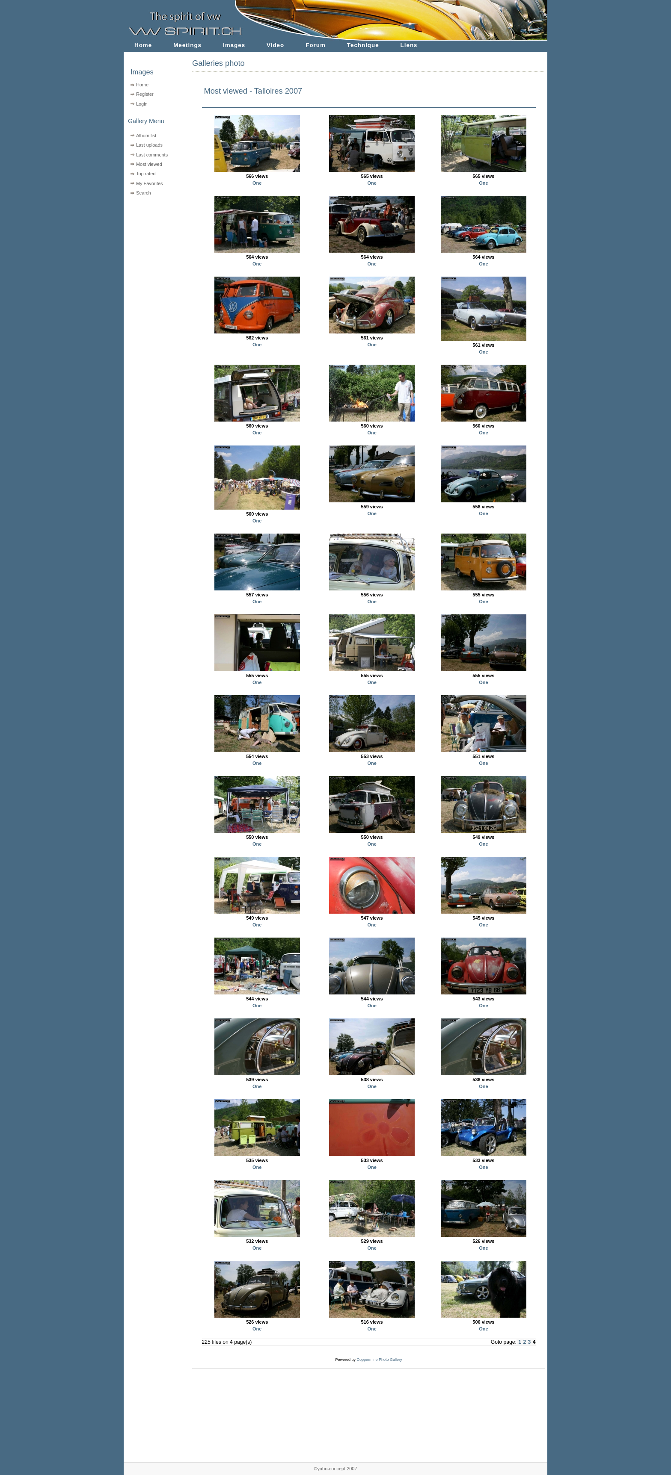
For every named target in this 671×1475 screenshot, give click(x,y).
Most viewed (149, 164)
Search (143, 192)
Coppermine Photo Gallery (379, 1359)
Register (145, 94)
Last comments (152, 154)
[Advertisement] (152, 252)
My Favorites (149, 183)
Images (234, 45)
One (256, 183)
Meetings (187, 45)
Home (143, 45)
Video (275, 45)
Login (142, 103)
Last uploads (149, 145)
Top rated (146, 173)
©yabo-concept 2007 (335, 1468)
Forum (316, 45)
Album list (146, 135)
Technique (363, 45)
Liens (409, 45)
